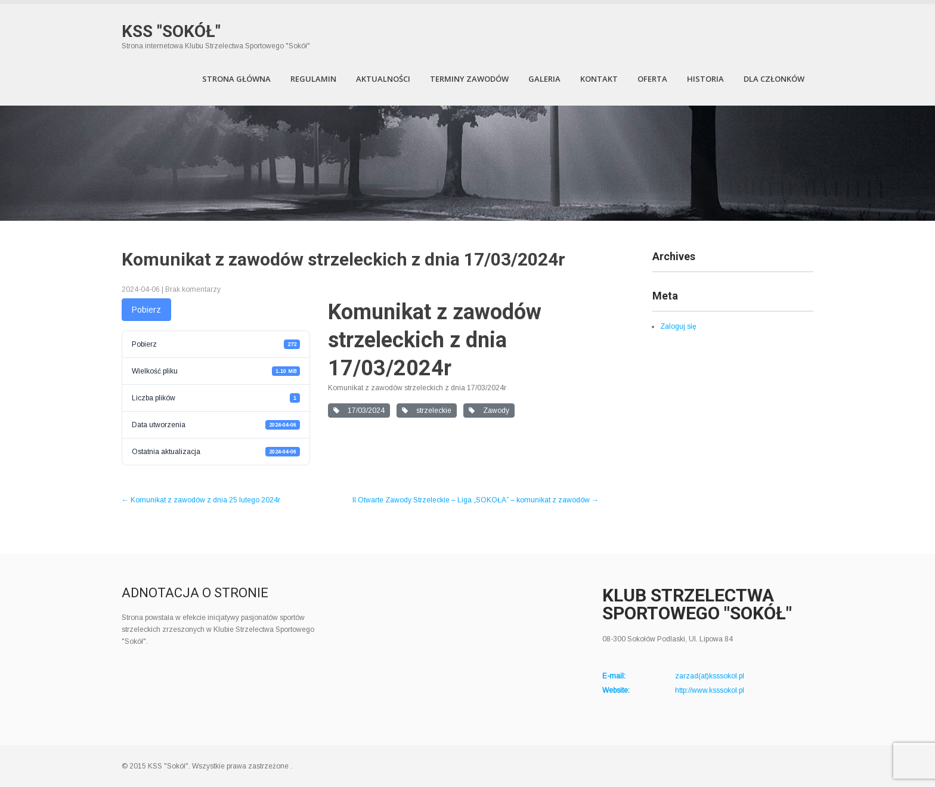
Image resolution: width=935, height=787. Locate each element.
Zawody (489, 410)
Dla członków (774, 78)
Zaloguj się (678, 326)
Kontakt (599, 78)
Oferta (652, 78)
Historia (705, 78)
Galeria (544, 78)
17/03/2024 (359, 410)
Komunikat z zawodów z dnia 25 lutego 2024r (201, 500)
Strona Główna (236, 78)
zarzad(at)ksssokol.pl (709, 676)
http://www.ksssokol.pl (709, 690)
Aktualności (383, 78)
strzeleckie (426, 410)
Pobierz (146, 309)
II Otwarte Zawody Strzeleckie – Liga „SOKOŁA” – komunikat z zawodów (475, 500)
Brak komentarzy (193, 289)
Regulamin (313, 78)
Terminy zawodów (469, 78)
